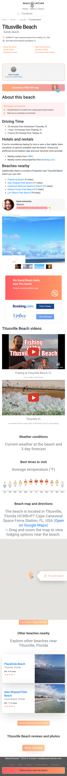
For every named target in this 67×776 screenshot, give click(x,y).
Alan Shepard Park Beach (20, 183)
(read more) (17, 77)
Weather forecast (10, 52)
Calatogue (55, 765)
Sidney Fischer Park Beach (20, 189)
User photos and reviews (45, 52)
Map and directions (42, 47)
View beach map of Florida (33, 622)
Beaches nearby (41, 50)
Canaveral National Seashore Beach (25, 186)
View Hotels (45, 306)
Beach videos (8, 50)
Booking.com (48, 159)
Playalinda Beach (16, 179)
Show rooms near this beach (34, 771)
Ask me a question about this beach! (32, 208)
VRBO (30, 156)
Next (20, 260)
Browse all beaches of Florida (33, 723)
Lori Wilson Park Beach (19, 192)
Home (25, 9)
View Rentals (45, 316)
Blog (20, 765)
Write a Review (33, 748)
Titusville (22, 20)
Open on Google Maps (41, 522)
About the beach (10, 47)
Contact (28, 765)
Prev (12, 260)
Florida (13, 20)
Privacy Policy (41, 765)
